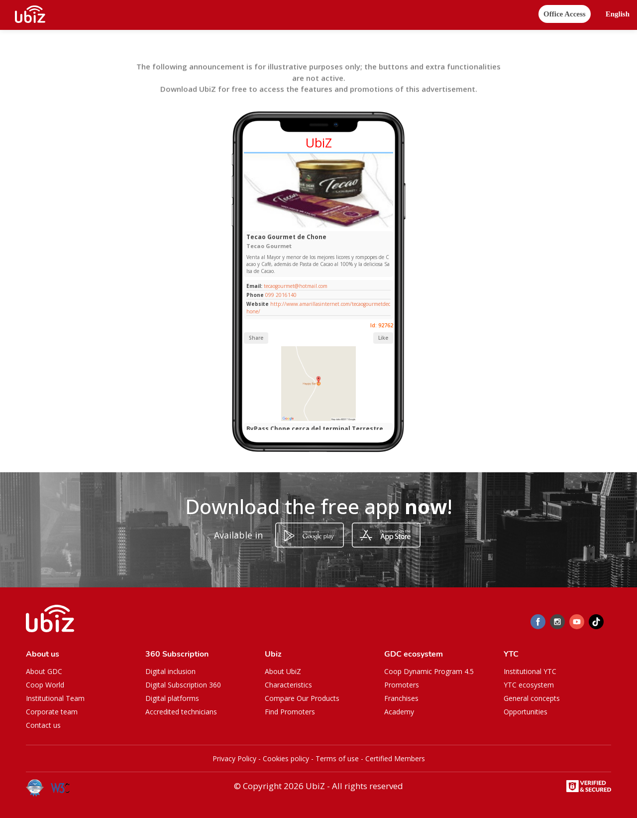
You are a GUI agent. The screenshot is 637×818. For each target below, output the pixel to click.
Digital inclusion (170, 671)
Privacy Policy (234, 758)
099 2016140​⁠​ (281, 294)
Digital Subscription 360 (183, 684)
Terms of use (337, 758)
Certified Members (395, 758)
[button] (617, 14)
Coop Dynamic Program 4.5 (429, 671)
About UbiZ (283, 671)
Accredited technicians (181, 711)
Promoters (401, 684)
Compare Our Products (302, 698)
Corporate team (52, 711)
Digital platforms (172, 698)
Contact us (43, 725)
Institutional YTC (530, 671)
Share (256, 337)
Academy (399, 711)
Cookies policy (286, 758)
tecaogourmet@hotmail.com (294, 285)
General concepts (532, 698)
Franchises (401, 698)
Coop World (45, 684)
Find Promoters (290, 711)
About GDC (44, 671)
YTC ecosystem (529, 684)
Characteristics (288, 684)
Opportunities (525, 711)
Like (383, 337)
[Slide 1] (314, 226)
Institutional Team (55, 698)
